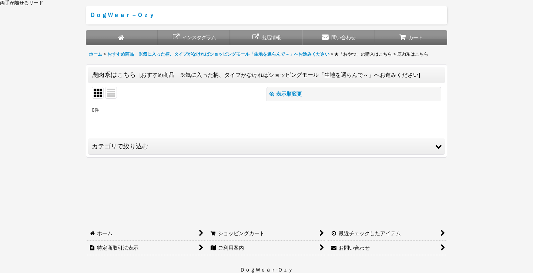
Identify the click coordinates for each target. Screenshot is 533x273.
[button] (266, 146)
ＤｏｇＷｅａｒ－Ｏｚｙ (122, 14)
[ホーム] (122, 37)
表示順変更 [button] (285, 94)
